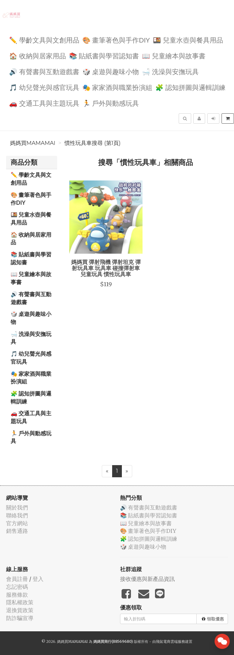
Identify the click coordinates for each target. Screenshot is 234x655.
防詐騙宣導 (19, 618)
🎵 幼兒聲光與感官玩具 (44, 87)
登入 (38, 578)
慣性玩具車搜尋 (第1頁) (92, 143)
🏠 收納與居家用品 (37, 55)
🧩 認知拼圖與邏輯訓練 (190, 87)
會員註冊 (17, 578)
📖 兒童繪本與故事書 (173, 55)
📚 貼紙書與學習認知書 (104, 55)
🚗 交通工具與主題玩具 (44, 102)
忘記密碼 (17, 586)
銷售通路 (17, 530)
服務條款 (17, 594)
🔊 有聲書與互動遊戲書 (44, 71)
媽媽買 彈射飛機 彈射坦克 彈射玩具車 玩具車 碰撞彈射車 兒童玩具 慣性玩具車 (106, 268)
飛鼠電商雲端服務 (170, 641)
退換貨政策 (19, 610)
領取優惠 (213, 619)
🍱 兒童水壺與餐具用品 (188, 39)
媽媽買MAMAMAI (32, 143)
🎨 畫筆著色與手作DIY (116, 39)
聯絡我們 (17, 515)
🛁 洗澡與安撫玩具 (170, 71)
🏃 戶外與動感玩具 (110, 102)
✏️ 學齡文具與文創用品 (44, 39)
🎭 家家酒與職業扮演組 (117, 87)
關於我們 (17, 507)
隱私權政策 (19, 602)
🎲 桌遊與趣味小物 (110, 71)
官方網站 (17, 523)
